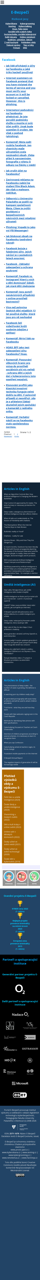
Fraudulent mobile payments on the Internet (20, 753)
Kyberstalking (25, 26)
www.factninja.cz (29, 1157)
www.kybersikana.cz (11, 1152)
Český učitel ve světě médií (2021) (12, 843)
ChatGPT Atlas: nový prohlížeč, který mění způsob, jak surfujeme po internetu (19, 606)
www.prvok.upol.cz (19, 1149)
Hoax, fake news (20, 29)
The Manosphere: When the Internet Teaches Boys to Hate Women (18, 526)
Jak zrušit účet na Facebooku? (16, 172)
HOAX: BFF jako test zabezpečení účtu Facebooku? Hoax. (17, 351)
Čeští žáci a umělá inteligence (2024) (12, 798)
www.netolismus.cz (11, 1157)
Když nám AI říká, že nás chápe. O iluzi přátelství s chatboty (18, 628)
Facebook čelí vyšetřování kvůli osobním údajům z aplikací (17, 327)
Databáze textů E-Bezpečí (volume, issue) (20, 1136)
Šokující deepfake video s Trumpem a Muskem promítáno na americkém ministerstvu (18, 660)
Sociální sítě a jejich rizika (20, 31)
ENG (25, 47)
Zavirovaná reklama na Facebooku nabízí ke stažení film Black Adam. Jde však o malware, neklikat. (20, 186)
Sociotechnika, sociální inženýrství (20, 34)
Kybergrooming (27, 23)
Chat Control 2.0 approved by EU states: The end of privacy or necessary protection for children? (20, 505)
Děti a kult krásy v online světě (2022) (12, 825)
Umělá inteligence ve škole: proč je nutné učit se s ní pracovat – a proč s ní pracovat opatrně (21, 598)
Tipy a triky (28, 45)
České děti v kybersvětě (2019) (12, 860)
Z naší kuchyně (11, 42)
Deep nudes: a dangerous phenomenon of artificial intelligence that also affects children (21, 513)
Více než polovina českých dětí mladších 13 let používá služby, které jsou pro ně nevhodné (21, 312)
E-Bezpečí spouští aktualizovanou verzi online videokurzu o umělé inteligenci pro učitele (19, 614)
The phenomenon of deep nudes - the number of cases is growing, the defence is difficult (20, 688)
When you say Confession (13, 743)
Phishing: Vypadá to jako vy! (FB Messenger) (20, 228)
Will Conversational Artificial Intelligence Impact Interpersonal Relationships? (19, 561)
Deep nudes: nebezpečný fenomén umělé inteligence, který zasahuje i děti (19, 622)
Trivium (16, 47)
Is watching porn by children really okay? (19, 694)
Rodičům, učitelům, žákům (20, 39)
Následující (8, 436)
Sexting (12, 26)
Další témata (11, 37)
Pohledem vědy (28, 42)
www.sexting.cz (29, 1152)
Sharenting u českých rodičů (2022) (10, 817)
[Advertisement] (18, 457)
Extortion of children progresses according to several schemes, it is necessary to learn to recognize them (21, 736)
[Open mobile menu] (2, 2)
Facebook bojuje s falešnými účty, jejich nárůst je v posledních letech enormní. (19, 253)
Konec (16, 436)
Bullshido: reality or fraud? (14, 531)
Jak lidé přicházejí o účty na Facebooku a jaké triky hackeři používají (20, 69)
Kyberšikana (11, 23)
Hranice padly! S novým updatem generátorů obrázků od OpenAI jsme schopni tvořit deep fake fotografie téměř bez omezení (20, 642)
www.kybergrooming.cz (19, 1155)
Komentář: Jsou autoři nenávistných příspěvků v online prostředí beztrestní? (20, 296)
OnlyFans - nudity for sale (13, 536)
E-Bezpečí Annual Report (13, 758)
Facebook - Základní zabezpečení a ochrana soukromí (19, 267)
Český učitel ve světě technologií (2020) (12, 852)
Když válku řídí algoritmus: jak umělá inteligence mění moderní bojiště (17, 591)
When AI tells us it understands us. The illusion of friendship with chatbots (18, 519)
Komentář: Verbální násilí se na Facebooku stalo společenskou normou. (19, 422)
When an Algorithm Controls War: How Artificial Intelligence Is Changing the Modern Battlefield (21, 496)
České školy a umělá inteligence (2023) (12, 807)
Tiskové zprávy (13, 45)
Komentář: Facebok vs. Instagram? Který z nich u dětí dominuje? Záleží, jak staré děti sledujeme (20, 281)
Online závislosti (27, 37)
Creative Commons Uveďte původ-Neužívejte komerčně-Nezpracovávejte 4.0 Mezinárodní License (20, 1166)
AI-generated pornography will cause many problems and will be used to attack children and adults (20, 701)
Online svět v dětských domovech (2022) (12, 834)
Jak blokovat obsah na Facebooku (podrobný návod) (19, 239)
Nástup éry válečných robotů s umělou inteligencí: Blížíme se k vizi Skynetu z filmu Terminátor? (20, 651)
